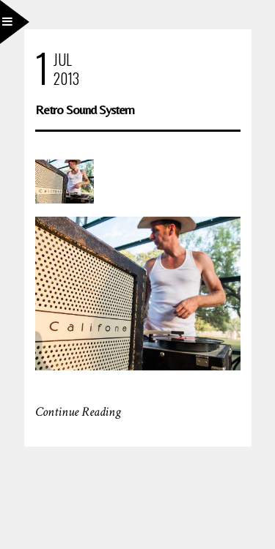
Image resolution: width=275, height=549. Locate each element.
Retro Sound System (84, 109)
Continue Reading (78, 411)
